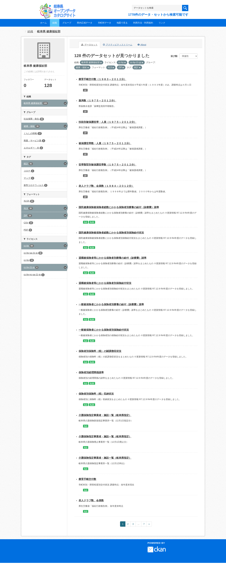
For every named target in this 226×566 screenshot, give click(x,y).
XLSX (92, 222)
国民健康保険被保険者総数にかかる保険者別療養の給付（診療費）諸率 (119, 207)
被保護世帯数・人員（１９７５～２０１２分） (105, 143)
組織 (54, 22)
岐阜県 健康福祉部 (48, 31)
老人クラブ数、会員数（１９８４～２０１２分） (106, 186)
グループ (66, 22)
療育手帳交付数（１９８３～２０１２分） (102, 79)
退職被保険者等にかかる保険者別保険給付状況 (105, 283)
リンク (162, 22)
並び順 (174, 56)
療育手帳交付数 (87, 479)
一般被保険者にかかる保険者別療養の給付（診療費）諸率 (111, 304)
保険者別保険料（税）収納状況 (96, 393)
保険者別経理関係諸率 (91, 372)
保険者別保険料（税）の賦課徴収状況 (100, 351)
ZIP (85, 90)
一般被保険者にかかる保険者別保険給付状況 (104, 329)
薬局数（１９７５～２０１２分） (97, 100)
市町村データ (104, 22)
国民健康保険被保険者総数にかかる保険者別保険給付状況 (111, 232)
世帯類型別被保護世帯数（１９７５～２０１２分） (107, 164)
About (142, 44)
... (139, 524)
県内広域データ (84, 22)
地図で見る (122, 22)
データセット (89, 44)
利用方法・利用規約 (143, 22)
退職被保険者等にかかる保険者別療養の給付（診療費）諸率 (112, 258)
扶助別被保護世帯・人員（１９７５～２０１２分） (107, 122)
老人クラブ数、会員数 (91, 500)
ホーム (43, 22)
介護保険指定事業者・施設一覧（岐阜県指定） (105, 415)
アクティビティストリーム (117, 44)
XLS (85, 222)
